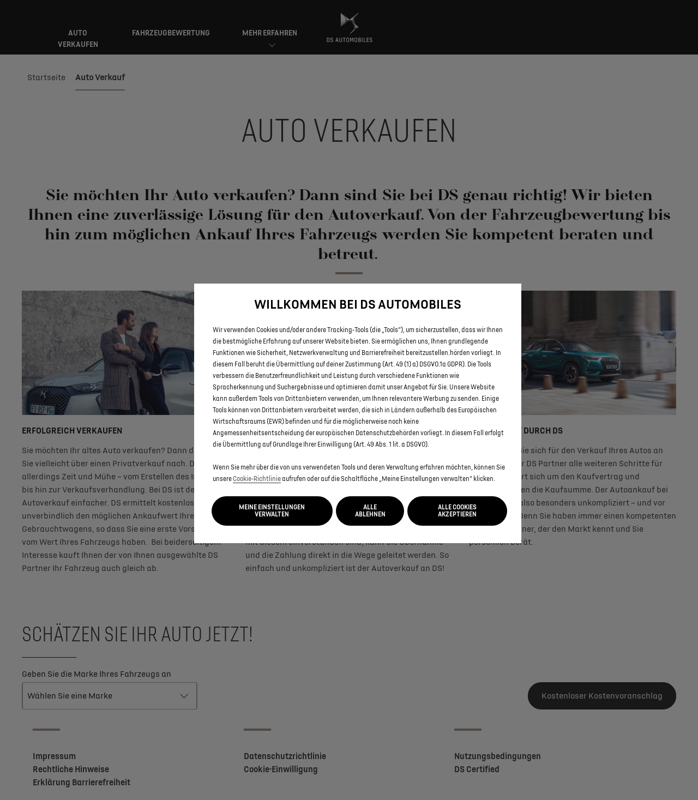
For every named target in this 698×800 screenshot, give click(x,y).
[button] (272, 511)
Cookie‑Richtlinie (257, 479)
